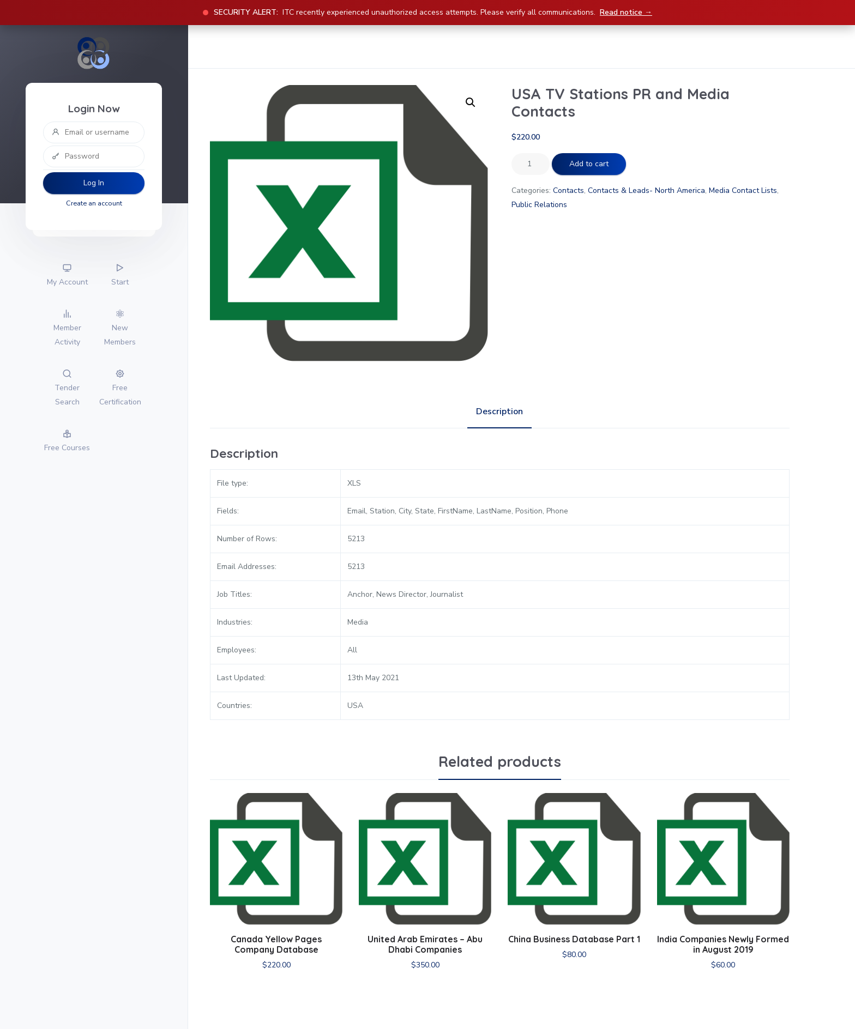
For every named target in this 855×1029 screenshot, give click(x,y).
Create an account (94, 203)
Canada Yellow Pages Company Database (276, 944)
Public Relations (539, 204)
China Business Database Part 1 (574, 939)
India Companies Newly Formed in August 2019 (723, 944)
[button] (470, 102)
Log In (93, 183)
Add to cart (589, 164)
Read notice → (626, 12)
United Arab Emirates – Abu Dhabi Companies (425, 944)
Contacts (568, 190)
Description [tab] (499, 411)
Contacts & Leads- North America (646, 190)
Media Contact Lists (743, 190)
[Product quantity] (530, 164)
